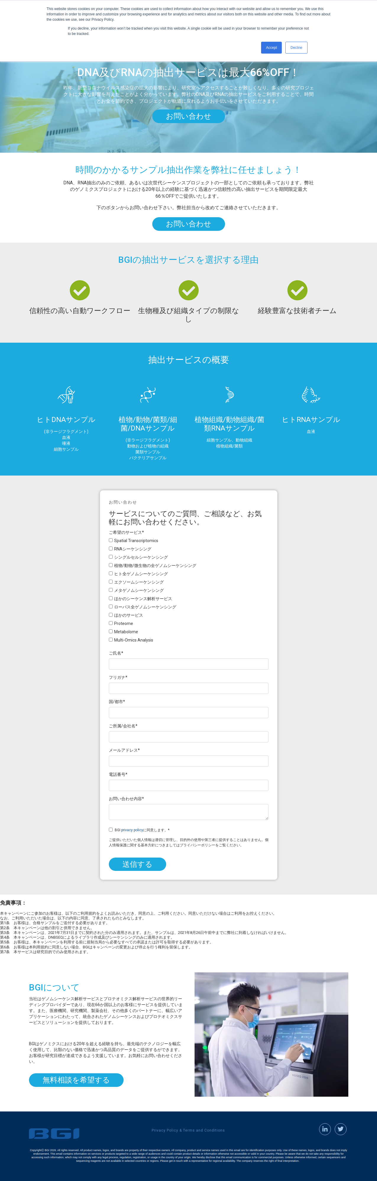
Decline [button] (296, 48)
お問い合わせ (188, 116)
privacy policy (132, 830)
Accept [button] (271, 48)
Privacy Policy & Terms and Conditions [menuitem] (188, 1130)
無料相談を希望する (76, 1080)
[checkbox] (188, 591)
